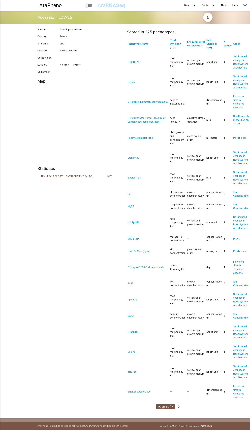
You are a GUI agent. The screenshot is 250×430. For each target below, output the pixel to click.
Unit (109, 176)
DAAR (236, 238)
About (224, 5)
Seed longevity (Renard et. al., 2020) (241, 119)
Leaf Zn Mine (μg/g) (139, 251)
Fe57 (130, 283)
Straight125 (134, 177)
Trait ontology (52, 176)
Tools (209, 5)
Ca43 (131, 315)
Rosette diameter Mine (140, 137)
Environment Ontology (80, 176)
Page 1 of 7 (165, 407)
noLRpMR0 (133, 222)
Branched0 (133, 157)
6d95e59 (173, 426)
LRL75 (131, 81)
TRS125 (132, 371)
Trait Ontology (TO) (175, 43)
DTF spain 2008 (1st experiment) (146, 267)
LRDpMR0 (133, 331)
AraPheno (50, 5)
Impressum (206, 425)
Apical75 (132, 299)
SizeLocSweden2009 (139, 391)
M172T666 (134, 238)
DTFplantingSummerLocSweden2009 (148, 101)
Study (236, 43)
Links (235, 5)
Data (190, 5)
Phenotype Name (138, 43)
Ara (111, 5)
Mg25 (131, 206)
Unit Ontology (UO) (211, 43)
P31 (130, 193)
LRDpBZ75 (133, 62)
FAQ (245, 5)
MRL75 (131, 351)
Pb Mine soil (239, 137)
